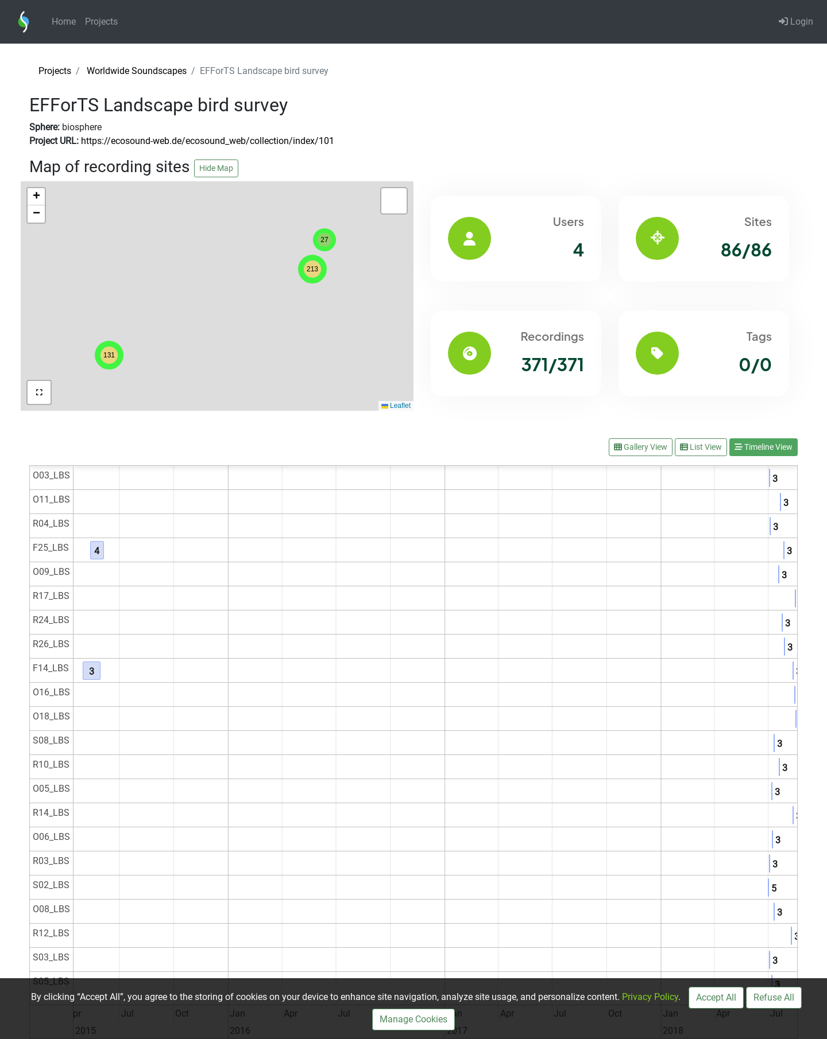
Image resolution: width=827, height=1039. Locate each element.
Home (64, 21)
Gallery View (640, 447)
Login (796, 21)
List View (701, 447)
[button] (109, 355)
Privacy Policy (650, 996)
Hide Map (216, 168)
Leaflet (396, 406)
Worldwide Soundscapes (137, 70)
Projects (101, 21)
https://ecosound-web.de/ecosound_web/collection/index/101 (207, 140)
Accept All (716, 997)
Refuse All (773, 997)
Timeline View (764, 447)
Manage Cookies (413, 1019)
